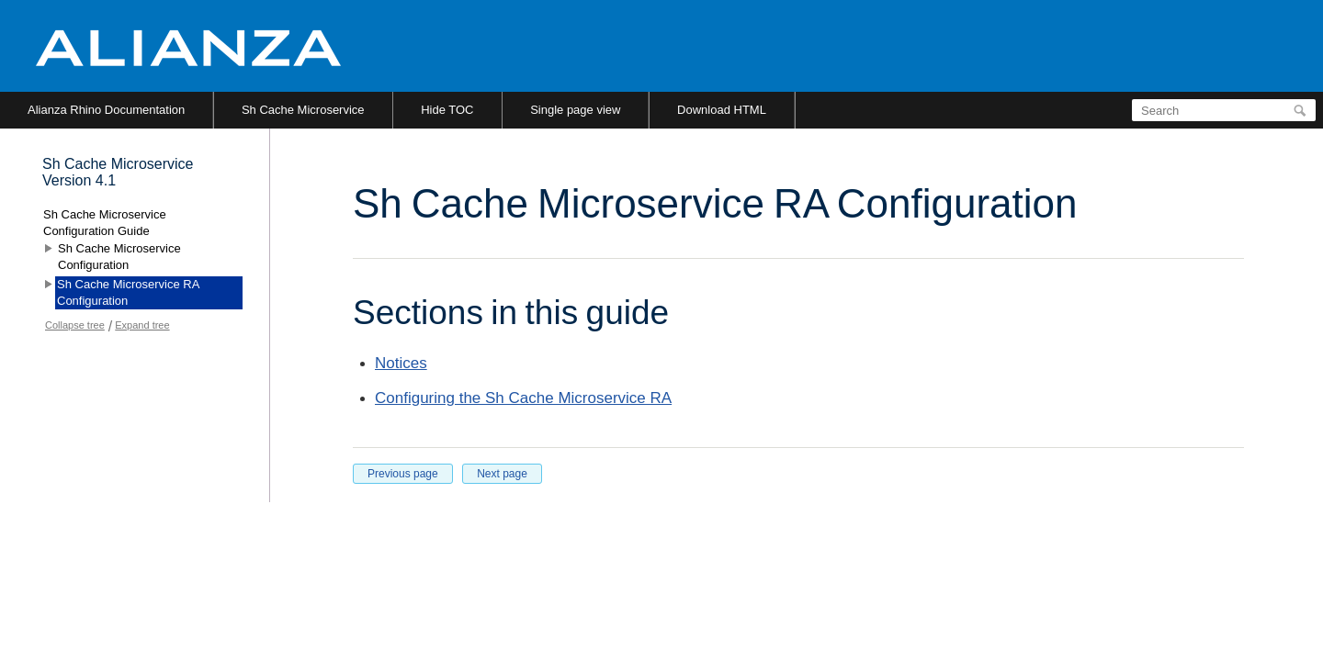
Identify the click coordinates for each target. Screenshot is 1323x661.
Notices (401, 363)
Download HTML (721, 110)
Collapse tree (75, 324)
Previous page (403, 473)
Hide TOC (447, 110)
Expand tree (142, 324)
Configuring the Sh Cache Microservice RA (523, 398)
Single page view (575, 110)
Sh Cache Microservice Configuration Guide (104, 222)
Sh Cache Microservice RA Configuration (128, 292)
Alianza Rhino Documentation (106, 110)
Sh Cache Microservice (303, 110)
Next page (502, 473)
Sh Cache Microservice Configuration (119, 256)
